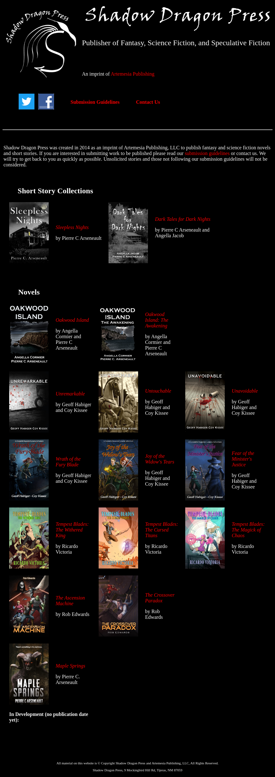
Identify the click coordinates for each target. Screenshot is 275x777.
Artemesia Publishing (132, 74)
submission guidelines (207, 153)
